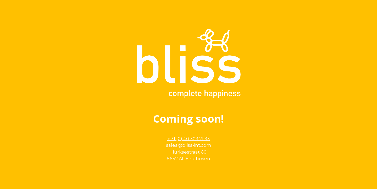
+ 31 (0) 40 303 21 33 (188, 138)
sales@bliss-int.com (188, 145)
